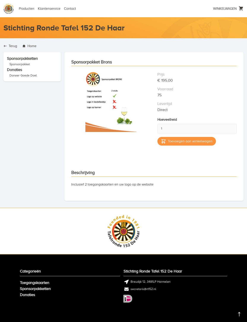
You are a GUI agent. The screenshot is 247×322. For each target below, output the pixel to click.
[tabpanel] (110, 111)
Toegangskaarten (34, 283)
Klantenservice (49, 9)
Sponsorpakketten (22, 58)
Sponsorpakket (20, 64)
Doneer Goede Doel (23, 75)
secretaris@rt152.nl (143, 289)
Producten (26, 9)
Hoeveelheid (167, 120)
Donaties (14, 70)
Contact (70, 9)
